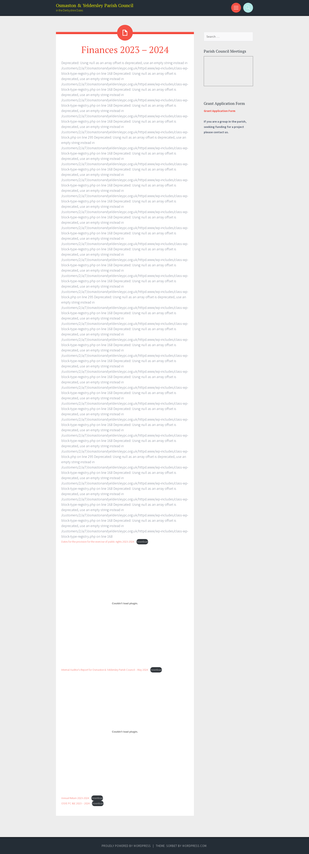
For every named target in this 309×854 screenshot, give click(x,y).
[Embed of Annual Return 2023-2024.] (125, 731)
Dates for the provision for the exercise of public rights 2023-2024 (97, 541)
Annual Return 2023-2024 (75, 798)
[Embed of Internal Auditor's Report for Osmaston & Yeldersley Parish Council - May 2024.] (125, 603)
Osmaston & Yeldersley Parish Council (94, 5)
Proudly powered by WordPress (126, 846)
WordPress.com (194, 846)
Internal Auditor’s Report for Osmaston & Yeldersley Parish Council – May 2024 (104, 669)
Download (142, 541)
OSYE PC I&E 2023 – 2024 (75, 803)
